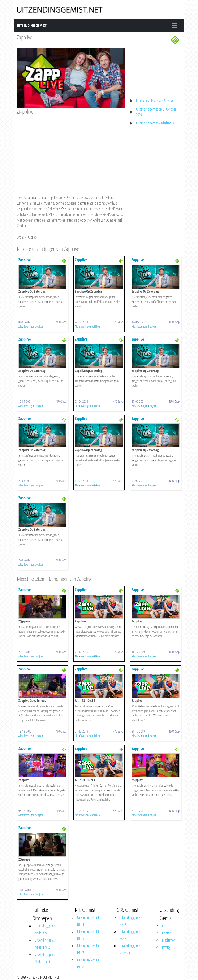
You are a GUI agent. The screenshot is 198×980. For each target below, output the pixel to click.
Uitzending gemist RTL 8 (88, 963)
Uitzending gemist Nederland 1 (45, 929)
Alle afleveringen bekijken (30, 326)
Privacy (166, 947)
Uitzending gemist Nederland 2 (45, 943)
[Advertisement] (71, 150)
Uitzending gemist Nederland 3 (155, 123)
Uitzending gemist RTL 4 (88, 921)
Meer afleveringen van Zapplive (155, 100)
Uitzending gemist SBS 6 (130, 935)
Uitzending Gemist (32, 25)
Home (165, 926)
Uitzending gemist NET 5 (130, 921)
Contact (167, 933)
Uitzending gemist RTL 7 (88, 949)
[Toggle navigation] (174, 25)
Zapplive (24, 37)
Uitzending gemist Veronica (130, 949)
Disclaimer (168, 940)
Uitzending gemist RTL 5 (88, 935)
